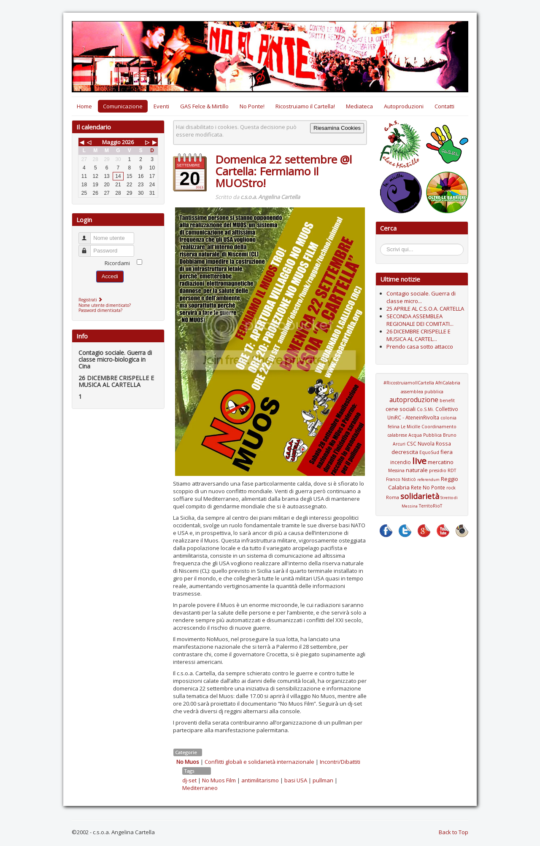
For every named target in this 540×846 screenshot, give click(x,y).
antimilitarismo (260, 780)
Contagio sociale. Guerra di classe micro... (421, 297)
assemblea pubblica (422, 392)
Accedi (110, 276)
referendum (428, 479)
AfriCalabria (447, 383)
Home (84, 106)
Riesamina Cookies (337, 128)
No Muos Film (219, 780)
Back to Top (453, 832)
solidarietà (419, 496)
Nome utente (88, 234)
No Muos (187, 761)
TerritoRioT (430, 506)
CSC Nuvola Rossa (429, 443)
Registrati (91, 300)
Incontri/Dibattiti (340, 761)
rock (451, 488)
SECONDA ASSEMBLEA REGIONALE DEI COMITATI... (420, 320)
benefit (447, 400)
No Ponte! (252, 106)
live (419, 461)
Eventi (161, 106)
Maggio (111, 142)
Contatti (444, 106)
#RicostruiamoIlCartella (408, 383)
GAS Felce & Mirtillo (204, 106)
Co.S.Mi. (425, 409)
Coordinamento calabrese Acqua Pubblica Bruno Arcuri (421, 435)
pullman (323, 780)
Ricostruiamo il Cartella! (305, 106)
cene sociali (401, 409)
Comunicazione (123, 106)
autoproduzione (413, 399)
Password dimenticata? (100, 310)
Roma (392, 497)
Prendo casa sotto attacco (419, 346)
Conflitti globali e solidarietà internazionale (259, 761)
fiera (446, 452)
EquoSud (429, 452)
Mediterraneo (200, 788)
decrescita (405, 452)
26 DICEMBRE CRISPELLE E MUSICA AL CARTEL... (418, 335)
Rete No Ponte (428, 487)
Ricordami (117, 263)
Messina (396, 470)
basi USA (295, 780)
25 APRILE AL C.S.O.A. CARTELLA (425, 308)
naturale (417, 470)
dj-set (189, 780)
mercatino (441, 462)
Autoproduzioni (404, 106)
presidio (437, 470)
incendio (400, 462)
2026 (128, 142)
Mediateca (359, 106)
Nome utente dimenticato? (104, 305)
